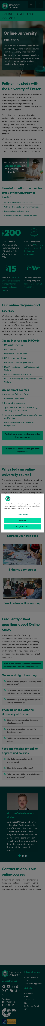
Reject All (22, 520)
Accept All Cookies (22, 527)
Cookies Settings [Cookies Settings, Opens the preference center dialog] (22, 514)
